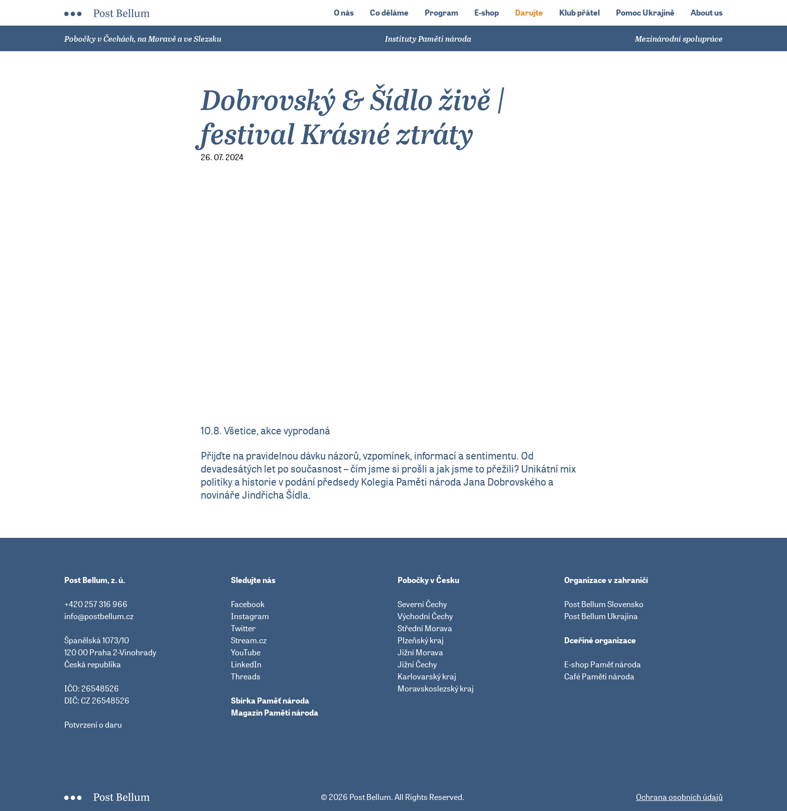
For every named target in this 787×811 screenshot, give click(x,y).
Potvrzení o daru (93, 724)
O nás (344, 13)
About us (707, 13)
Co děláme (389, 13)
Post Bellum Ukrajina (601, 616)
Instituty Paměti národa (428, 39)
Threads (245, 676)
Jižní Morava (420, 652)
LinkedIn (246, 664)
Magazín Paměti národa (274, 712)
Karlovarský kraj (427, 676)
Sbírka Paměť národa (270, 700)
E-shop (486, 13)
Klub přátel (579, 13)
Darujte (529, 13)
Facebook (248, 604)
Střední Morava (425, 628)
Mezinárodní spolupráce (679, 39)
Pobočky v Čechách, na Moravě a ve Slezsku (142, 39)
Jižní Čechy (417, 664)
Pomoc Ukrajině (645, 13)
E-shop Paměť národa (602, 664)
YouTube (245, 652)
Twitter (243, 628)
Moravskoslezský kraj (436, 688)
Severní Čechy (422, 604)
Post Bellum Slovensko (603, 604)
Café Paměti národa (599, 676)
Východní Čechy (425, 616)
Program (441, 13)
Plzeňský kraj (421, 640)
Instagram (250, 616)
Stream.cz (249, 640)
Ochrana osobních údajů (679, 796)
